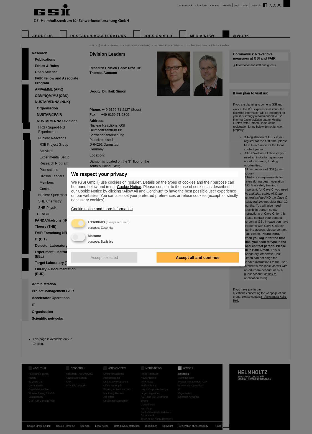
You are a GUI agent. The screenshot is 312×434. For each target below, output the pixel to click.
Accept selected (104, 257)
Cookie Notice (129, 186)
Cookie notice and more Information (102, 209)
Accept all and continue (197, 257)
